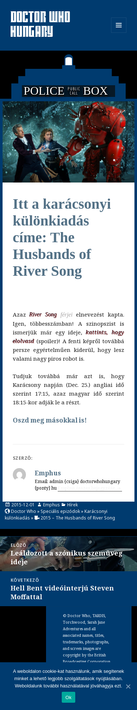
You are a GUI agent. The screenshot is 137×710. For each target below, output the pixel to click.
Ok (68, 697)
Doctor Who (23, 511)
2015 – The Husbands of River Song (78, 518)
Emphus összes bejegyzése (87, 488)
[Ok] (128, 686)
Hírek (72, 505)
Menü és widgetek (118, 32)
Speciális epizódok (60, 511)
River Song (43, 314)
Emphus (51, 505)
